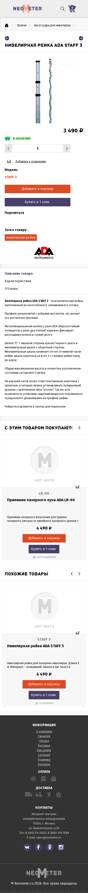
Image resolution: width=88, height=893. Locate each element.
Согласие (44, 755)
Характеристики (18, 281)
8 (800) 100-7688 (58, 833)
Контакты (44, 764)
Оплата (44, 741)
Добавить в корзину (37, 189)
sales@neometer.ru (48, 837)
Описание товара (19, 274)
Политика (44, 759)
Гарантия (44, 736)
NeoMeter (27, 8)
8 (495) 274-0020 (35, 833)
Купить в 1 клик (37, 202)
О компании (44, 731)
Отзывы (11, 289)
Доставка (44, 745)
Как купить (44, 750)
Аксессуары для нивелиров (52, 25)
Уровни (22, 25)
